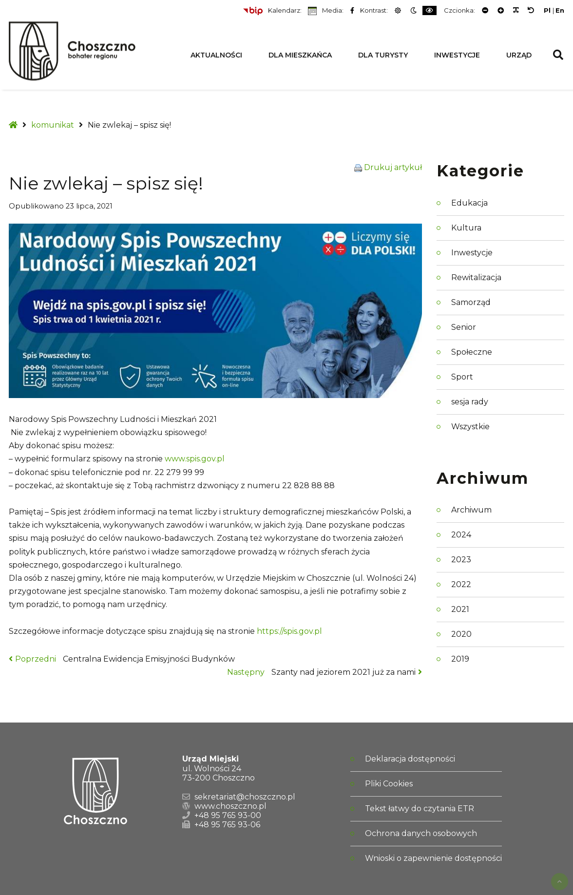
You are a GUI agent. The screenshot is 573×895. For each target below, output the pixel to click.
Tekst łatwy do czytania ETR (419, 808)
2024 (461, 534)
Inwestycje (457, 55)
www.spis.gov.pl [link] (195, 458)
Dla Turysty (383, 55)
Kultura (466, 227)
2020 (461, 634)
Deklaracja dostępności (410, 758)
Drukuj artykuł (393, 167)
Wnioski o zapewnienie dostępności (433, 858)
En (559, 10)
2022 (461, 584)
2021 (460, 609)
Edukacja (469, 203)
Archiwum (471, 509)
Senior (463, 327)
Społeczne (471, 352)
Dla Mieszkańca (300, 55)
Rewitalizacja (476, 277)
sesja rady (469, 401)
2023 (461, 559)
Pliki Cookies (389, 783)
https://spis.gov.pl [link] (289, 631)
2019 (460, 659)
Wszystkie (470, 426)
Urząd (519, 55)
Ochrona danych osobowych (421, 833)
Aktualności (216, 55)
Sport (462, 376)
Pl (547, 10)
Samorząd (471, 302)
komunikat (52, 125)
